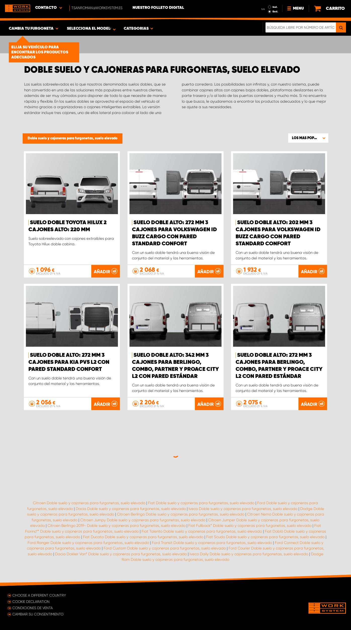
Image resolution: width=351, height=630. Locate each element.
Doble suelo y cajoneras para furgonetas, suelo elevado (72, 138)
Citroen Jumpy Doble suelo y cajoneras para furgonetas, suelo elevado (142, 520)
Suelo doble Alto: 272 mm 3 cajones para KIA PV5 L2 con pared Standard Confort (68, 362)
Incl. (275, 7)
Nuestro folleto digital (158, 8)
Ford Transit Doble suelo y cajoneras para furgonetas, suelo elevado (212, 542)
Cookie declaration (31, 602)
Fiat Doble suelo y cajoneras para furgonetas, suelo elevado (201, 503)
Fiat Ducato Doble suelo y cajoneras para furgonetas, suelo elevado (143, 537)
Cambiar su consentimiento (37, 614)
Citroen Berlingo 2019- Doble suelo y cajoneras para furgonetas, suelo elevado (117, 525)
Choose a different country (39, 595)
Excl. (275, 11)
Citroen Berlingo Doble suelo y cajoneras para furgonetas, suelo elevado (180, 514)
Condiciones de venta (32, 608)
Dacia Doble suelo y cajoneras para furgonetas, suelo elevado (131, 508)
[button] (308, 137)
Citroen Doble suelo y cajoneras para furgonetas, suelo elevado (89, 503)
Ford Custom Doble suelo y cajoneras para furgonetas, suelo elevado (165, 548)
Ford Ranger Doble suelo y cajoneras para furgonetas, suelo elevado (88, 542)
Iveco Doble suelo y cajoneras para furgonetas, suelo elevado (243, 508)
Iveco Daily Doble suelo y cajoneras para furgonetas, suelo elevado (249, 554)
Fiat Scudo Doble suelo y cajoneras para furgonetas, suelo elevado (265, 537)
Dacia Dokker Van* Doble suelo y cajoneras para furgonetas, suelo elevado (121, 554)
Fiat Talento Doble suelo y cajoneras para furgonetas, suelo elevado (202, 531)
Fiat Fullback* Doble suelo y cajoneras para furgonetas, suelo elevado (250, 525)
